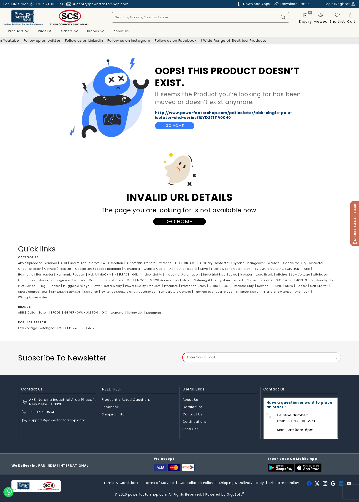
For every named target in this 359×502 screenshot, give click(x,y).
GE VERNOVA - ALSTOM (81, 312)
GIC (104, 312)
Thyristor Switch (248, 292)
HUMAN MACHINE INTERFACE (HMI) (113, 274)
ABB (21, 312)
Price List (190, 429)
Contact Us (192, 414)
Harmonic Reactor (71, 274)
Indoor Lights (152, 274)
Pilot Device (26, 286)
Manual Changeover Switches (61, 280)
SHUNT (277, 286)
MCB (130, 280)
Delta (31, 312)
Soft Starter (319, 286)
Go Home (175, 125)
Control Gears (155, 269)
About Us (190, 399)
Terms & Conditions (121, 482)
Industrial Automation (183, 274)
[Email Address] (261, 357)
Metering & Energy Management (218, 280)
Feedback (110, 407)
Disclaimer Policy (284, 482)
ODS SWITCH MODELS (291, 280)
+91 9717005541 (42, 412)
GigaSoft (236, 494)
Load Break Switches (272, 274)
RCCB (226, 286)
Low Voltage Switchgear (310, 274)
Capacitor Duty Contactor (303, 263)
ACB (63, 263)
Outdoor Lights (321, 280)
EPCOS (56, 312)
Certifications (194, 421)
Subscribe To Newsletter (62, 358)
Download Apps (253, 4)
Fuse (306, 269)
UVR (307, 292)
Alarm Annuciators (85, 263)
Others (69, 31)
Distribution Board (183, 269)
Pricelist (45, 31)
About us (121, 31)
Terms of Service (159, 482)
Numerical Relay (259, 280)
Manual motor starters (106, 280)
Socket (301, 286)
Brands (95, 31)
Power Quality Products (143, 286)
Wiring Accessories (33, 297)
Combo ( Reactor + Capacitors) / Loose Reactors (82, 269)
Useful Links (193, 389)
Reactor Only (244, 286)
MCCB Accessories (164, 280)
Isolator (246, 274)
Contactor (132, 269)
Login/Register (340, 4)
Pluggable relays (76, 286)
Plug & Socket (49, 286)
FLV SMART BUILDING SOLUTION (276, 269)
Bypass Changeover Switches (256, 263)
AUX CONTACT (185, 263)
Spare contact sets (33, 292)
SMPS (289, 286)
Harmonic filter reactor (35, 274)
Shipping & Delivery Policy (241, 482)
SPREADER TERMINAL (66, 292)
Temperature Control (175, 292)
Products (18, 31)
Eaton (43, 312)
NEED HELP (112, 389)
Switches (91, 292)
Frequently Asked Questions (126, 399)
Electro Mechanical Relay (230, 269)
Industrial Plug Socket (220, 274)
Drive (204, 269)
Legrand (117, 312)
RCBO (213, 286)
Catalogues (192, 407)
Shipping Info (113, 414)
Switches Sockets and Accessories (128, 292)
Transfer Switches (277, 292)
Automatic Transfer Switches (148, 263)
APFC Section (113, 263)
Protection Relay (193, 286)
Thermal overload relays (213, 292)
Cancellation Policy (196, 482)
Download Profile (292, 4)
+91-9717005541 (49, 4)
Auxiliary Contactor (214, 263)
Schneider (135, 312)
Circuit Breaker (29, 269)
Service (262, 286)
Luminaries (26, 280)
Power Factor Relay (107, 286)
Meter (186, 280)
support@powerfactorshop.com (100, 4)
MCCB (142, 280)
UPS (297, 292)
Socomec (153, 313)
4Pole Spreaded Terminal (37, 263)
